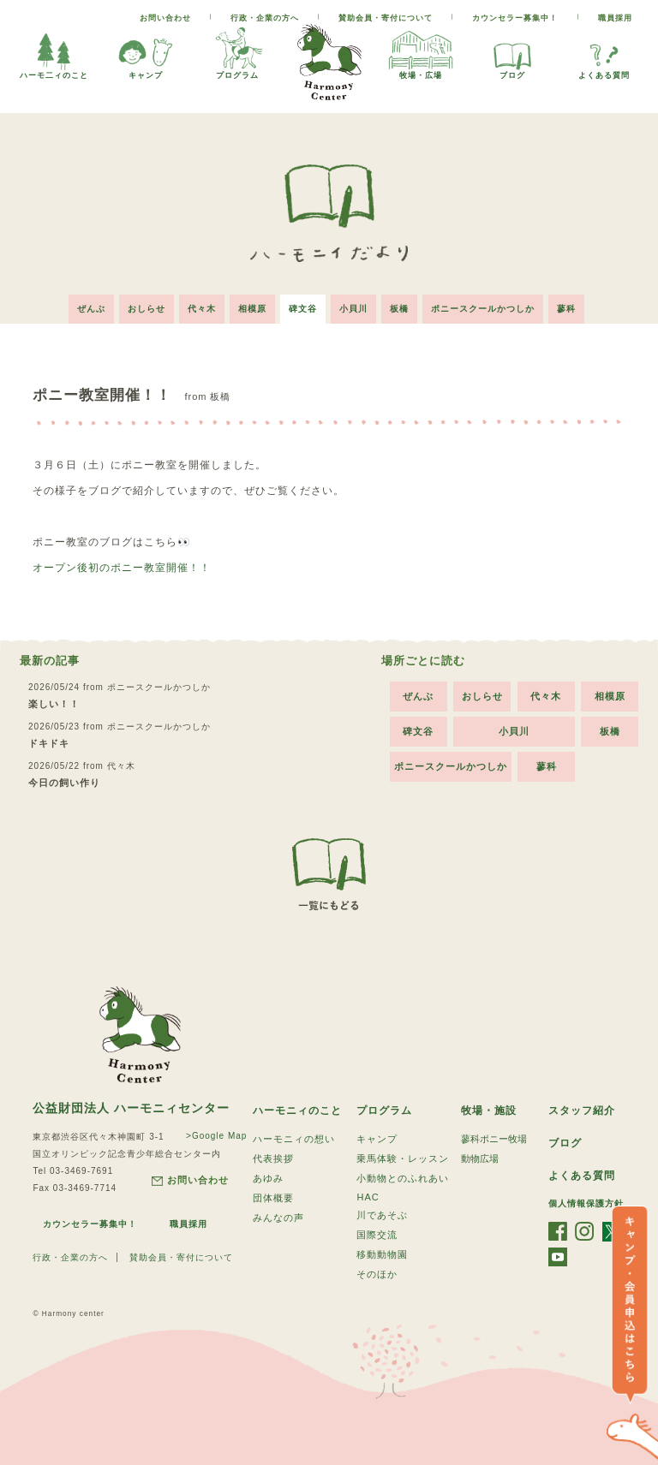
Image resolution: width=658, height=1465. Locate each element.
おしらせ (146, 308)
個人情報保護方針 (586, 1203)
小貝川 (353, 308)
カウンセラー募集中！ (515, 18)
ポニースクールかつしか (483, 308)
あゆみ (268, 1178)
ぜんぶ (91, 308)
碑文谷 (303, 308)
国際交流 (377, 1235)
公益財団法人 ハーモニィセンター (131, 1108)
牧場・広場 (420, 52)
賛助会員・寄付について (385, 18)
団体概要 (273, 1198)
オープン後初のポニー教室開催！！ (122, 568)
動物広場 (480, 1158)
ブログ (512, 52)
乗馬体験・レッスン (402, 1158)
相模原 (252, 308)
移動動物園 (382, 1254)
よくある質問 (604, 52)
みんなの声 (278, 1217)
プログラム (237, 52)
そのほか (377, 1274)
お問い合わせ (165, 18)
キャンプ (145, 52)
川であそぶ (382, 1215)
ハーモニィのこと (297, 1111)
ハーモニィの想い (294, 1139)
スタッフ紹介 (581, 1111)
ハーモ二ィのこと (54, 52)
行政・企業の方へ (264, 18)
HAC (367, 1197)
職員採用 (615, 18)
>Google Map (216, 1135)
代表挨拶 (273, 1158)
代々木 (202, 308)
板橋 (399, 308)
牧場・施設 (489, 1111)
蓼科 (566, 308)
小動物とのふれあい (402, 1178)
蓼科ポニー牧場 (494, 1139)
